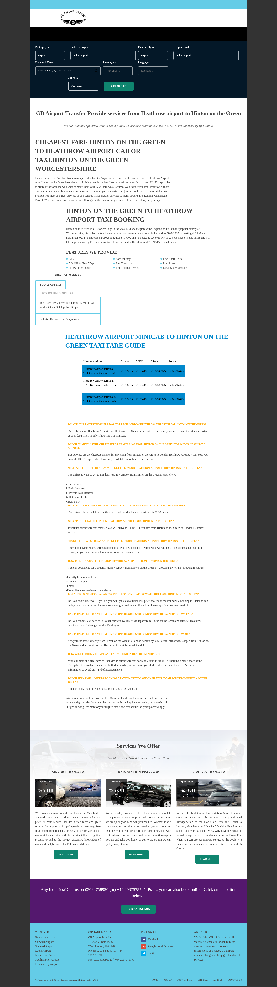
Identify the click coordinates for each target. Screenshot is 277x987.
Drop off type (146, 47)
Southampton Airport (47, 960)
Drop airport (181, 47)
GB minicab (216, 938)
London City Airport (46, 964)
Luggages (144, 63)
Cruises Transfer (209, 773)
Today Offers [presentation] (50, 285)
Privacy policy (85, 980)
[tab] (51, 285)
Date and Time (44, 63)
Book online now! (138, 910)
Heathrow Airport (45, 938)
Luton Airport (43, 951)
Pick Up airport (80, 47)
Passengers (109, 63)
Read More (66, 855)
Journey (73, 78)
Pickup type (42, 47)
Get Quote (118, 87)
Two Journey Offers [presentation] (56, 294)
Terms (72, 980)
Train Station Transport (138, 773)
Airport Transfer (68, 773)
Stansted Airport (44, 947)
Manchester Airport (46, 955)
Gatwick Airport (44, 942)
